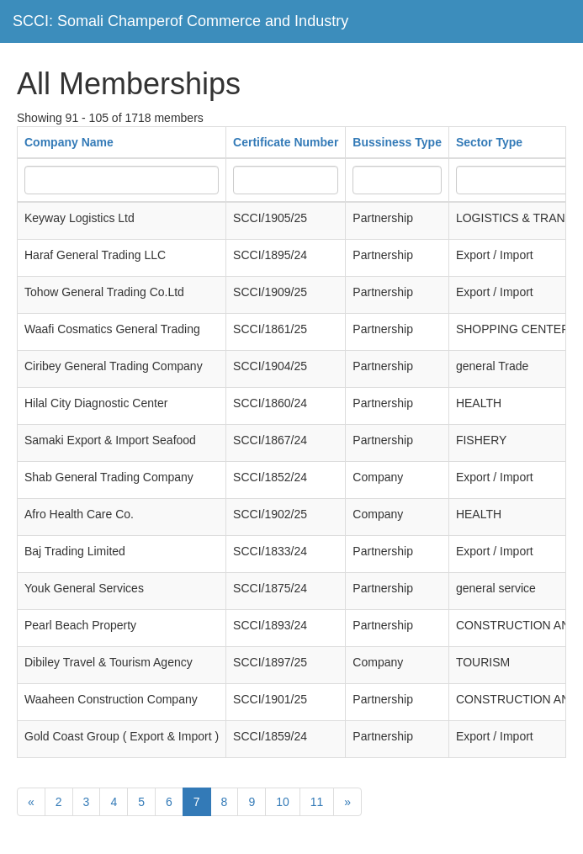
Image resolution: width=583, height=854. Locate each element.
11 (317, 802)
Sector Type (489, 142)
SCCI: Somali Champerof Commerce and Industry (180, 21)
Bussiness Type (397, 142)
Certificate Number (285, 142)
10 (282, 802)
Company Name (69, 142)
